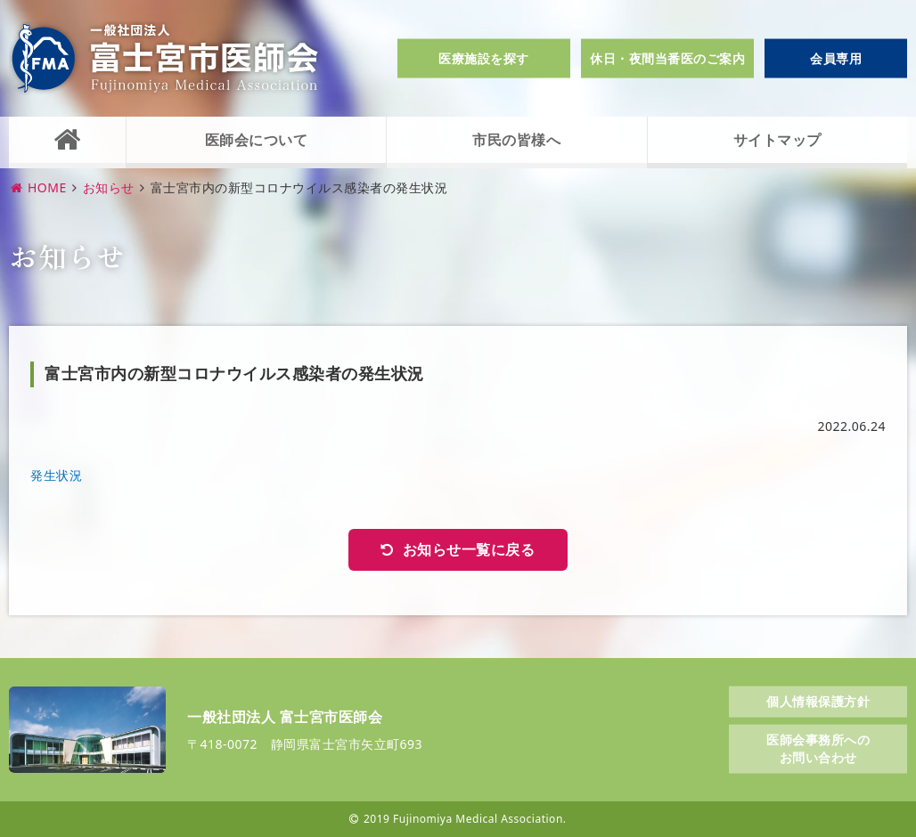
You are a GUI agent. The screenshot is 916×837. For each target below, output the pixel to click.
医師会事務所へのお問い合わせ (818, 748)
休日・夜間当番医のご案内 (667, 58)
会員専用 (836, 58)
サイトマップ (777, 140)
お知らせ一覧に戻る (469, 549)
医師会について (256, 140)
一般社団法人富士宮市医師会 (165, 58)
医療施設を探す (483, 58)
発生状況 (56, 475)
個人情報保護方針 (818, 700)
